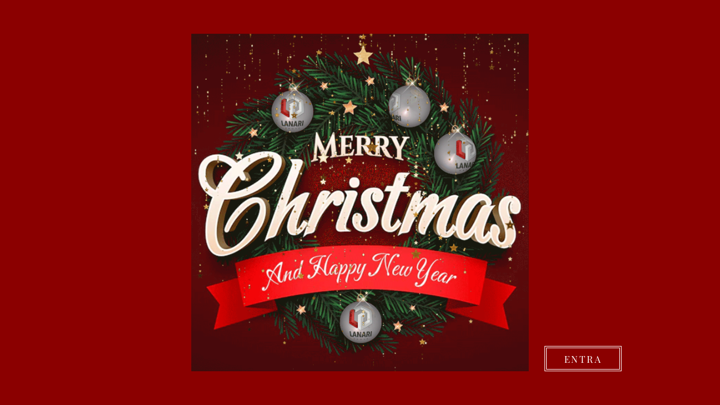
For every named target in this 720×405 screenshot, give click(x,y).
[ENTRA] (583, 358)
